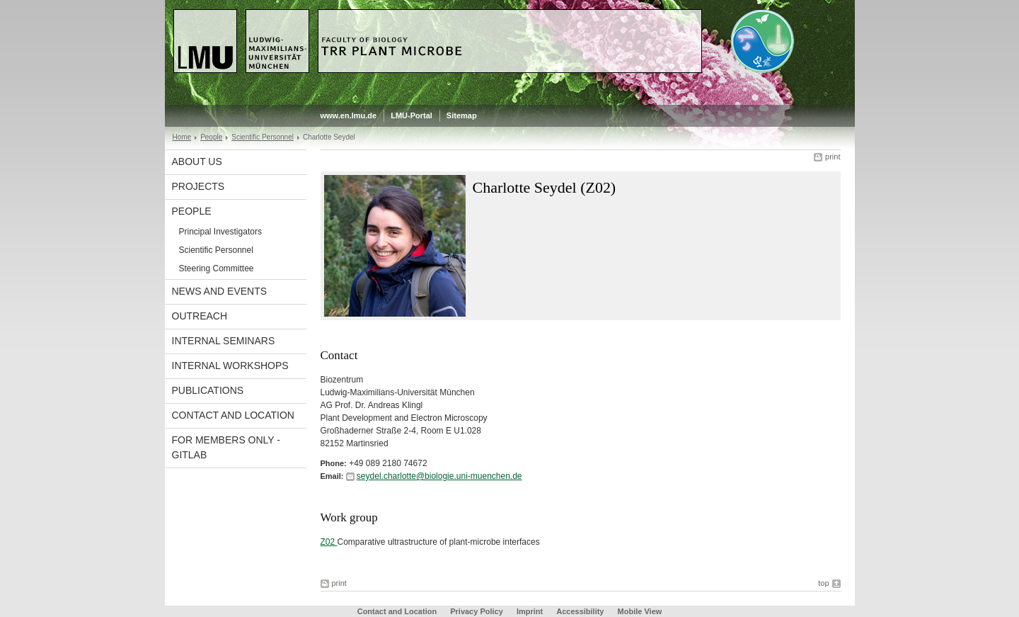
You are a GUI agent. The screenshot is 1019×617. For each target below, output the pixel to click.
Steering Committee (216, 268)
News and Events (219, 291)
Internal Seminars (223, 340)
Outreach (200, 316)
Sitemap (462, 115)
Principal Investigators (220, 232)
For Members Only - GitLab (226, 447)
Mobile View (640, 611)
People (211, 137)
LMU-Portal (411, 115)
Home (182, 137)
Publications (208, 390)
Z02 (329, 542)
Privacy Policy (476, 611)
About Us (197, 161)
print (832, 156)
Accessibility (581, 611)
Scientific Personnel (262, 137)
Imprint (530, 611)
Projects (198, 186)
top (823, 583)
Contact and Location (233, 415)
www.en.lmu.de (349, 115)
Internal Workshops (230, 365)
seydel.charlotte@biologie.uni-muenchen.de (439, 476)
